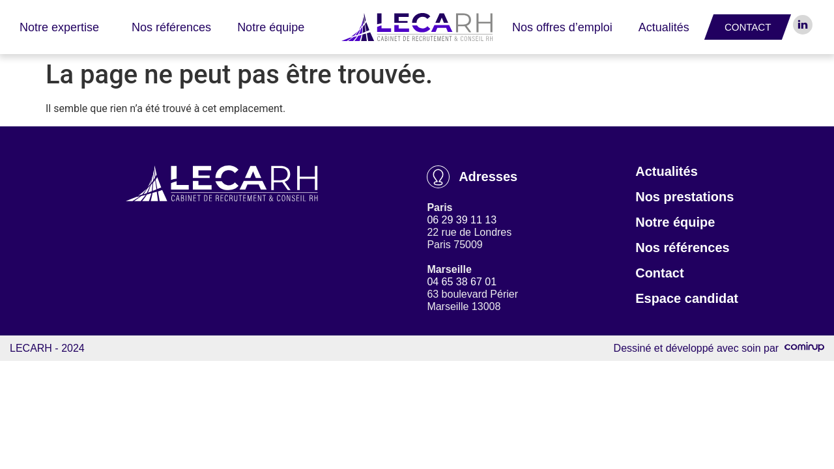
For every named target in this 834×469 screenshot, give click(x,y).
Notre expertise (63, 27)
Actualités (664, 27)
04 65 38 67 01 (461, 281)
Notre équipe (270, 27)
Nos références (171, 27)
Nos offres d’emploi (562, 27)
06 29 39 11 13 (461, 219)
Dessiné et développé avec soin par (719, 348)
